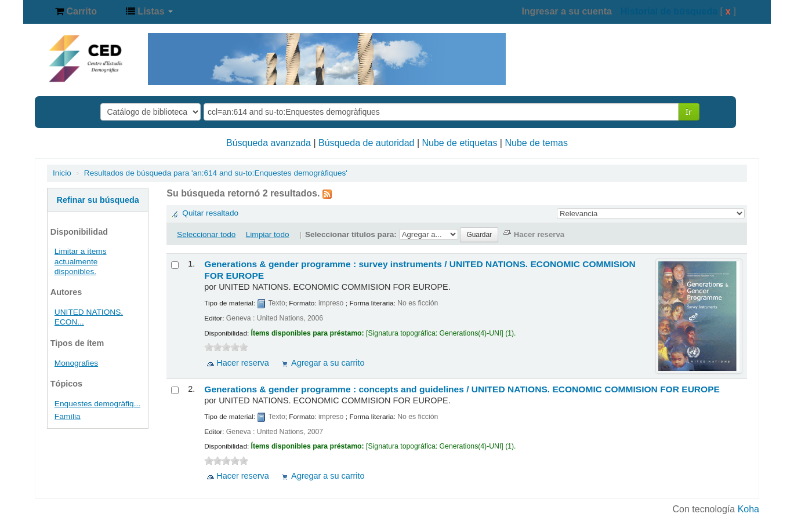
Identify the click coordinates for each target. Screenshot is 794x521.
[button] (76, 11)
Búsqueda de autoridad (366, 143)
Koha (748, 509)
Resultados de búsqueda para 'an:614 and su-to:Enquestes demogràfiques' (215, 173)
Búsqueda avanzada (268, 143)
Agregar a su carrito (327, 362)
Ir (689, 111)
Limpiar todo (267, 234)
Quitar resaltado (210, 213)
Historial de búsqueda (669, 11)
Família (68, 416)
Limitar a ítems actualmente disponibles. (81, 261)
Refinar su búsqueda (98, 200)
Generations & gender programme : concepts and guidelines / (462, 389)
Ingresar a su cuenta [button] (566, 11)
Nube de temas (536, 143)
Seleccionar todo (206, 234)
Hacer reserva (242, 362)
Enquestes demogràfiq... (97, 403)
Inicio (62, 173)
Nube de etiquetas (460, 143)
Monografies (76, 363)
